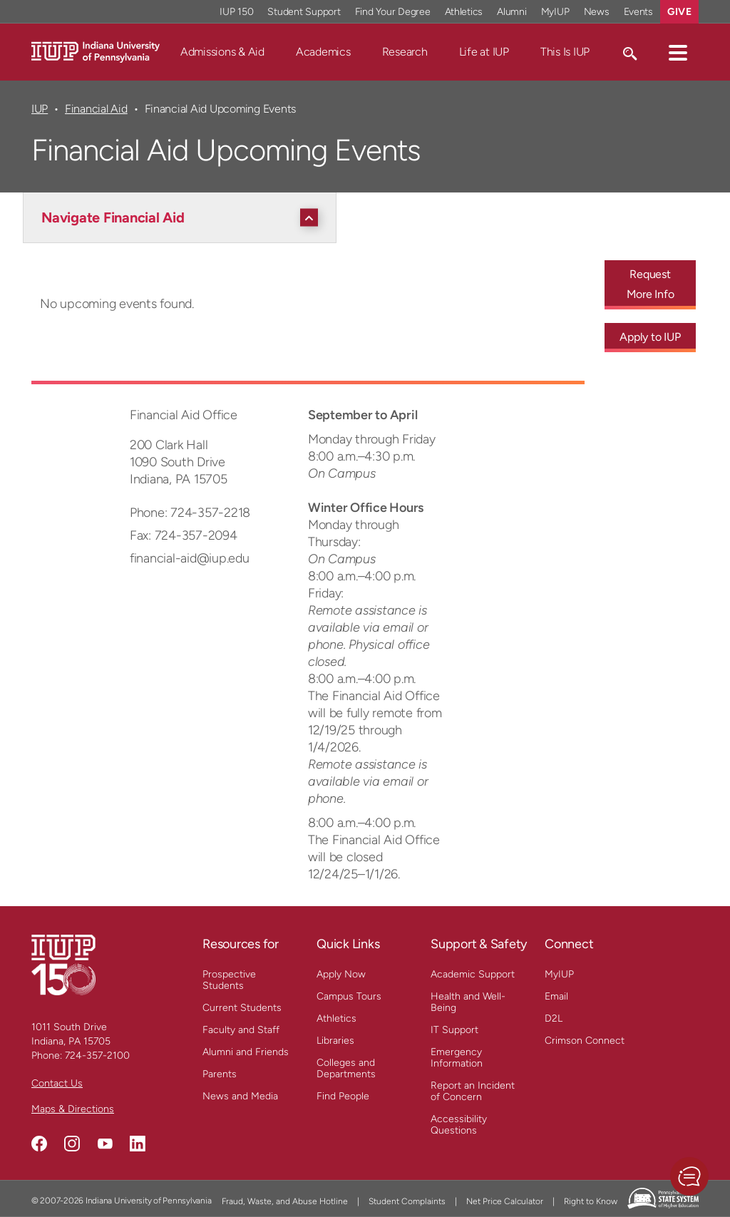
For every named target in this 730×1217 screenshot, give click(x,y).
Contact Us (57, 1083)
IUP (39, 108)
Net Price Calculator (504, 1201)
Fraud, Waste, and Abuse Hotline (285, 1201)
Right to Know (590, 1201)
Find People (343, 1096)
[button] (678, 52)
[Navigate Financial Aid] (183, 217)
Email (556, 996)
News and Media (240, 1096)
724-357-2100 (97, 1055)
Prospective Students (229, 980)
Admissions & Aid (222, 51)
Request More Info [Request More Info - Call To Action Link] (650, 284)
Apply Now (341, 974)
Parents (219, 1074)
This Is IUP (565, 51)
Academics (323, 51)
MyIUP (559, 974)
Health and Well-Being (468, 1002)
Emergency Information (457, 1057)
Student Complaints (407, 1201)
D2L (553, 1018)
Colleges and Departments (346, 1068)
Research (405, 51)
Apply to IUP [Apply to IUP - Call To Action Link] (650, 337)
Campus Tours (349, 996)
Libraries (335, 1040)
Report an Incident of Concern (473, 1091)
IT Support (454, 1030)
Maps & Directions (72, 1109)
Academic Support (473, 974)
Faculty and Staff (240, 1030)
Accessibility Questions (459, 1124)
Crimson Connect (584, 1040)
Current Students (242, 1008)
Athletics (336, 1018)
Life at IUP (484, 51)
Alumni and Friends (245, 1052)
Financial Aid (96, 108)
